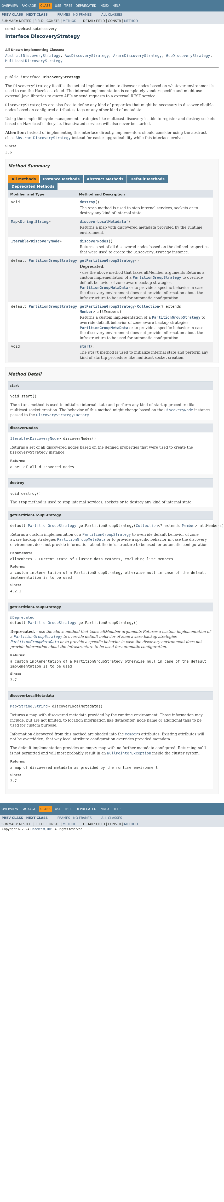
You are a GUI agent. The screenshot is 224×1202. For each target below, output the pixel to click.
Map (14, 221)
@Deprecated (22, 617)
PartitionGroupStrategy (52, 260)
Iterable (19, 241)
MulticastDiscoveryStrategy (33, 61)
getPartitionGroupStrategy (107, 260)
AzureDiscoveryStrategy (137, 55)
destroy (87, 202)
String (26, 221)
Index (105, 6)
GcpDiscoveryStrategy (188, 55)
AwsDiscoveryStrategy (87, 55)
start (85, 346)
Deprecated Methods (33, 186)
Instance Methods (61, 179)
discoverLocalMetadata (103, 221)
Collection (148, 306)
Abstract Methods (105, 179)
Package (28, 6)
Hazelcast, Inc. (41, 829)
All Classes (111, 14)
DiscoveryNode (45, 241)
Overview (10, 6)
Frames (64, 14)
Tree (68, 6)
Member (86, 312)
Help (116, 6)
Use (58, 6)
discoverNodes (94, 241)
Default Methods (147, 179)
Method (70, 21)
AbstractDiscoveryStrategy (32, 55)
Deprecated (86, 6)
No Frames (82, 14)
